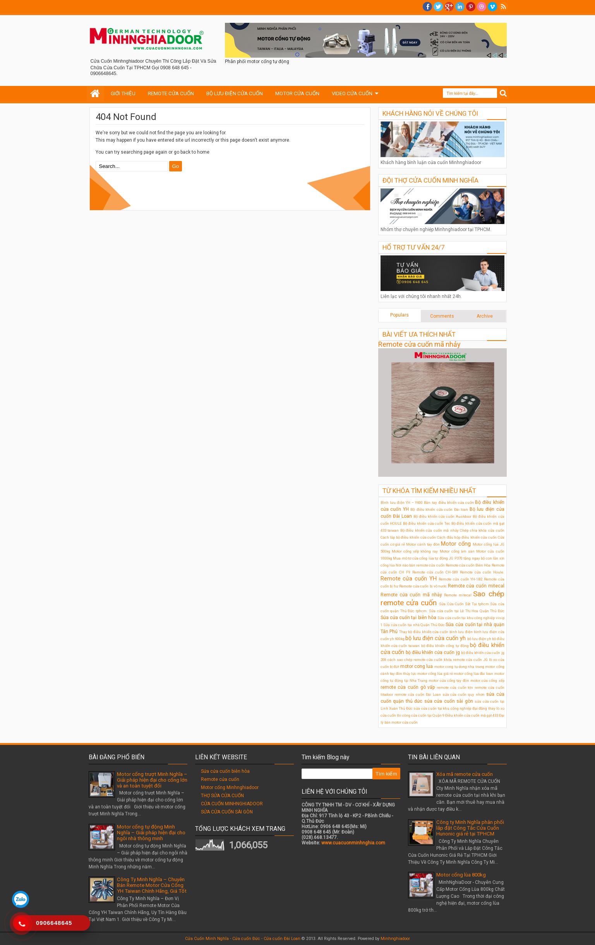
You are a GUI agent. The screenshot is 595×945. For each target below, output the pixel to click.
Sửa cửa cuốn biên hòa (225, 771)
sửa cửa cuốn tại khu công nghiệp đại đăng (450, 708)
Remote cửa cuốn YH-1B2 (460, 579)
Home (95, 93)
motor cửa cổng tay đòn (449, 680)
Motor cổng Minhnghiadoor (230, 787)
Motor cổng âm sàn (457, 551)
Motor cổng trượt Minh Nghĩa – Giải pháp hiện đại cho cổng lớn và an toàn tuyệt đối (152, 780)
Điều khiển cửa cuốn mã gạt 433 (471, 715)
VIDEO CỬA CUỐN (352, 93)
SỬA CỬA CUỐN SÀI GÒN (227, 812)
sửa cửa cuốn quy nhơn (463, 694)
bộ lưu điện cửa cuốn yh (435, 638)
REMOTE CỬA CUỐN (171, 93)
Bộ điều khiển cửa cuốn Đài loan (439, 509)
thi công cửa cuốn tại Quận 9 (420, 715)
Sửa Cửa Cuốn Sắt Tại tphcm (464, 604)
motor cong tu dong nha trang (459, 666)
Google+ (449, 6)
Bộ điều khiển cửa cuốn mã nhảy (429, 530)
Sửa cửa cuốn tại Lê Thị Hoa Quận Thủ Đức (466, 611)
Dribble (481, 6)
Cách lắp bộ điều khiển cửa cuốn (408, 537)
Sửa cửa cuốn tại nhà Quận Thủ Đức (414, 625)
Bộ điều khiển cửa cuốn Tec (426, 523)
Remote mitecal (457, 595)
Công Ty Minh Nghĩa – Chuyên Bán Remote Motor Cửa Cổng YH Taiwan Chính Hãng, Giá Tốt (152, 885)
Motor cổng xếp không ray (415, 551)
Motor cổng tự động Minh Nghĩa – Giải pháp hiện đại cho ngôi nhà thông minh (151, 832)
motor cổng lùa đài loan (474, 673)
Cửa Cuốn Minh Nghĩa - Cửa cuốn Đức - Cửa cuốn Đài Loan (242, 938)
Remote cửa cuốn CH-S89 (435, 572)
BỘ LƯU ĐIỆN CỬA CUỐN (234, 93)
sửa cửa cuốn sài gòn (448, 701)
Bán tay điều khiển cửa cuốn (449, 502)
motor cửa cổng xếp (487, 680)
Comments (442, 316)
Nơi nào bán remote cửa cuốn (420, 565)
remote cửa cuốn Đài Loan (417, 694)
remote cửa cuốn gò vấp (408, 687)
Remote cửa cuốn (220, 779)
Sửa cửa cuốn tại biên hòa (409, 617)
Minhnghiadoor (395, 938)
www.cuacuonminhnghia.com (353, 843)
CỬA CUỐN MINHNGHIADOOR (232, 803)
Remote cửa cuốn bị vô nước (423, 586)
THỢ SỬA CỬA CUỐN (222, 795)
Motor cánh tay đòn (423, 544)
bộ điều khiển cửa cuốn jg (433, 652)
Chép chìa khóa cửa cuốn (482, 530)
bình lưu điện (461, 632)
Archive (485, 316)
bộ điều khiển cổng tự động (445, 646)
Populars (399, 315)
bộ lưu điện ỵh (479, 639)
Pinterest (470, 6)
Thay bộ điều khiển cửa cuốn (423, 632)
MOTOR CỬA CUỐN (297, 93)
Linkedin (460, 6)
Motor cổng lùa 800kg (461, 875)
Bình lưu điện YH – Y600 (402, 502)
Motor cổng (456, 544)
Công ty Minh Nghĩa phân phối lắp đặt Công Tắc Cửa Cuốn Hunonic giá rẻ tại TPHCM (470, 828)
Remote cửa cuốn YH (409, 578)
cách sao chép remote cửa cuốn (415, 659)
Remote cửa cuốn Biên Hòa (468, 565)
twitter (438, 6)
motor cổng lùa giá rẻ (435, 673)
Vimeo (492, 6)
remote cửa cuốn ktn (455, 687)
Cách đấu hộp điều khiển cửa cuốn (467, 537)
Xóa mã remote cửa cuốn (464, 774)
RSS (503, 6)
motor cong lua (416, 666)
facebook (427, 6)
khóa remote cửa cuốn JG (466, 659)
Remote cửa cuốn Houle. (482, 572)
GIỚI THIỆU (123, 93)
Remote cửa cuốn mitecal (476, 586)
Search (503, 93)
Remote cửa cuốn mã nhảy (419, 344)
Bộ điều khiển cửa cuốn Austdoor (442, 516)
